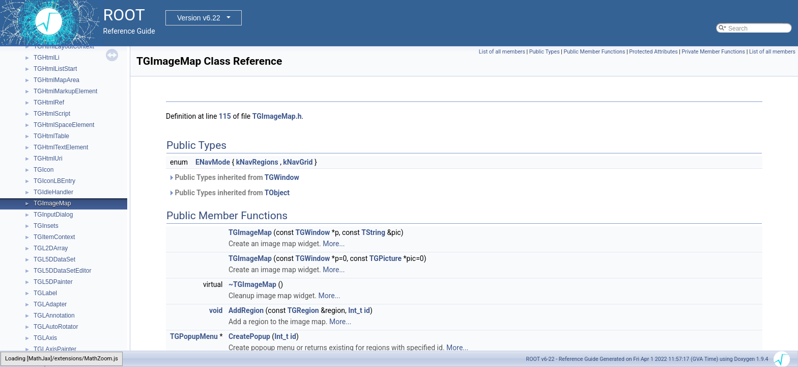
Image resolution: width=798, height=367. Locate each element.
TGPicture (385, 258)
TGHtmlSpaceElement (64, 124)
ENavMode (212, 162)
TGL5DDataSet (54, 259)
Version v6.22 (198, 18)
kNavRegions (257, 162)
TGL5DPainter (53, 281)
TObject (277, 193)
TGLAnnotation (54, 315)
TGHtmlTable (51, 136)
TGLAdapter (50, 304)
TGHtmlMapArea (56, 80)
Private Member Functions (713, 51)
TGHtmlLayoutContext (64, 46)
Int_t (355, 310)
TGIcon (43, 169)
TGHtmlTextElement (61, 147)
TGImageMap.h (277, 116)
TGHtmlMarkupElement (65, 91)
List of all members (502, 51)
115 (225, 116)
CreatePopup (249, 336)
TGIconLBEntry (54, 181)
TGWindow (282, 177)
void (215, 310)
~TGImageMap (252, 284)
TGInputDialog (53, 214)
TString (373, 232)
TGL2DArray (51, 248)
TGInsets (46, 225)
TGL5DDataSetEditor (62, 270)
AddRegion (246, 310)
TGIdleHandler (53, 192)
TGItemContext (54, 237)
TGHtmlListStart (55, 68)
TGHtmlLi (47, 57)
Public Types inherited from (233, 177)
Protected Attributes (653, 51)
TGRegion (303, 310)
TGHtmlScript (52, 113)
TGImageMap (52, 203)
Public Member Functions (594, 51)
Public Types (544, 51)
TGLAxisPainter (55, 349)
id (367, 310)
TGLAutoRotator (56, 326)
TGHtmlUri (48, 158)
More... (334, 244)
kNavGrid (297, 162)
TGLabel (45, 293)
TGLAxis (45, 338)
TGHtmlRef (49, 102)
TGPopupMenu (194, 336)
